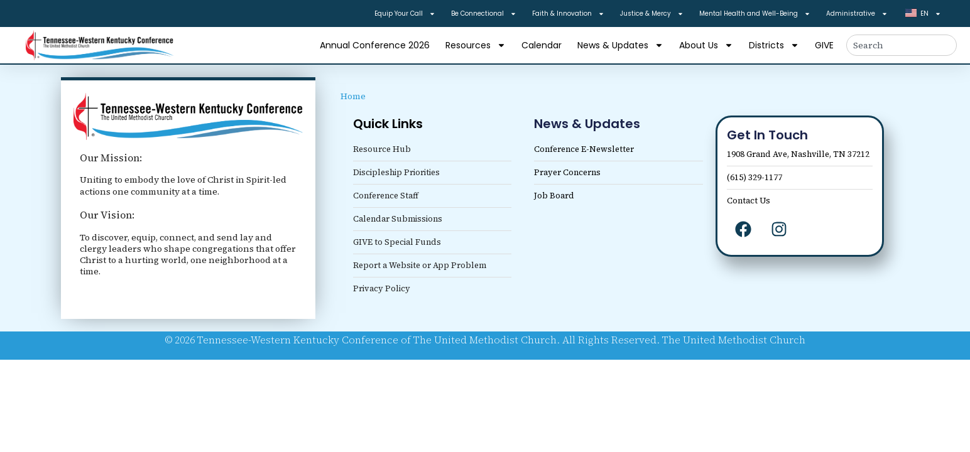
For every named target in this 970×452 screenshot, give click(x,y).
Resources (475, 45)
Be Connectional (483, 13)
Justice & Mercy (652, 13)
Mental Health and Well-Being (754, 13)
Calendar (541, 45)
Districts (774, 45)
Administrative (857, 13)
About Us (706, 45)
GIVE (824, 45)
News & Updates (620, 45)
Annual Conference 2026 (375, 45)
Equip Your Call (404, 13)
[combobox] (901, 45)
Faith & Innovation (568, 13)
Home (353, 96)
